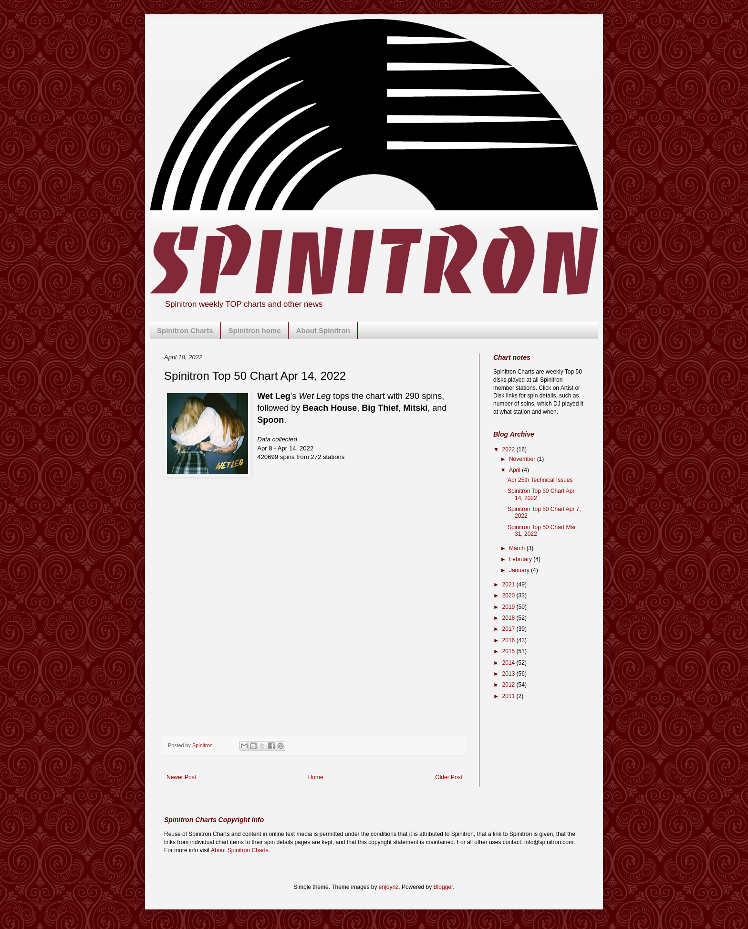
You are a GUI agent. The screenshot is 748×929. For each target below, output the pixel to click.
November (523, 459)
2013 (509, 673)
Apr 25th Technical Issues (540, 480)
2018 (509, 618)
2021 (509, 584)
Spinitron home (255, 330)
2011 (509, 696)
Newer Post (181, 777)
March (518, 548)
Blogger (443, 887)
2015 (509, 651)
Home (315, 777)
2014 (509, 662)
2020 (509, 595)
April (515, 470)
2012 (509, 684)
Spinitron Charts (185, 330)
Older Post (448, 777)
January (520, 570)
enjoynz (388, 887)
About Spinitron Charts (240, 850)
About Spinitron (323, 330)
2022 (509, 449)
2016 (509, 640)
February (521, 559)
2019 (509, 607)
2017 (509, 629)
